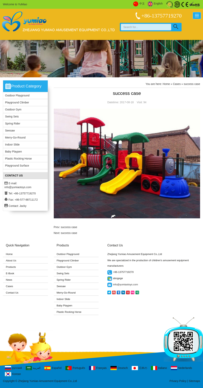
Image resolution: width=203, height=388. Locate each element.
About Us (11, 260)
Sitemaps (194, 381)
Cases (9, 286)
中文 (139, 3)
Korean (13, 374)
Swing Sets (12, 116)
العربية (33, 368)
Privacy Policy (177, 381)
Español (53, 368)
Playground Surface (17, 165)
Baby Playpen (13, 151)
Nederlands (181, 368)
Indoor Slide (12, 144)
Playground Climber (17, 102)
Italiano (159, 368)
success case (69, 227)
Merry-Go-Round (15, 137)
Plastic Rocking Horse (18, 158)
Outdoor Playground (17, 95)
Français (98, 368)
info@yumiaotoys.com (17, 187)
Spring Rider (12, 123)
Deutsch (119, 368)
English (155, 3)
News (9, 279)
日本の (139, 368)
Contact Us (12, 292)
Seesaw (10, 130)
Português (75, 368)
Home (166, 84)
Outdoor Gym (13, 109)
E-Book (10, 273)
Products (11, 266)
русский (13, 368)
